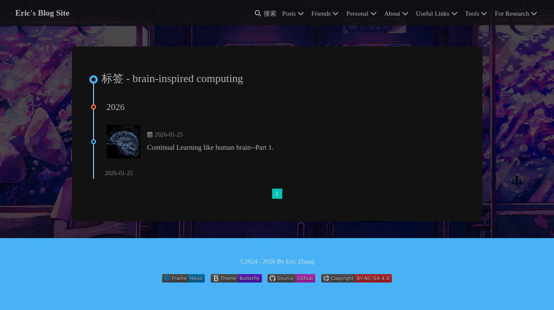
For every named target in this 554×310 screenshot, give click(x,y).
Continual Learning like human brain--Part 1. (210, 147)
